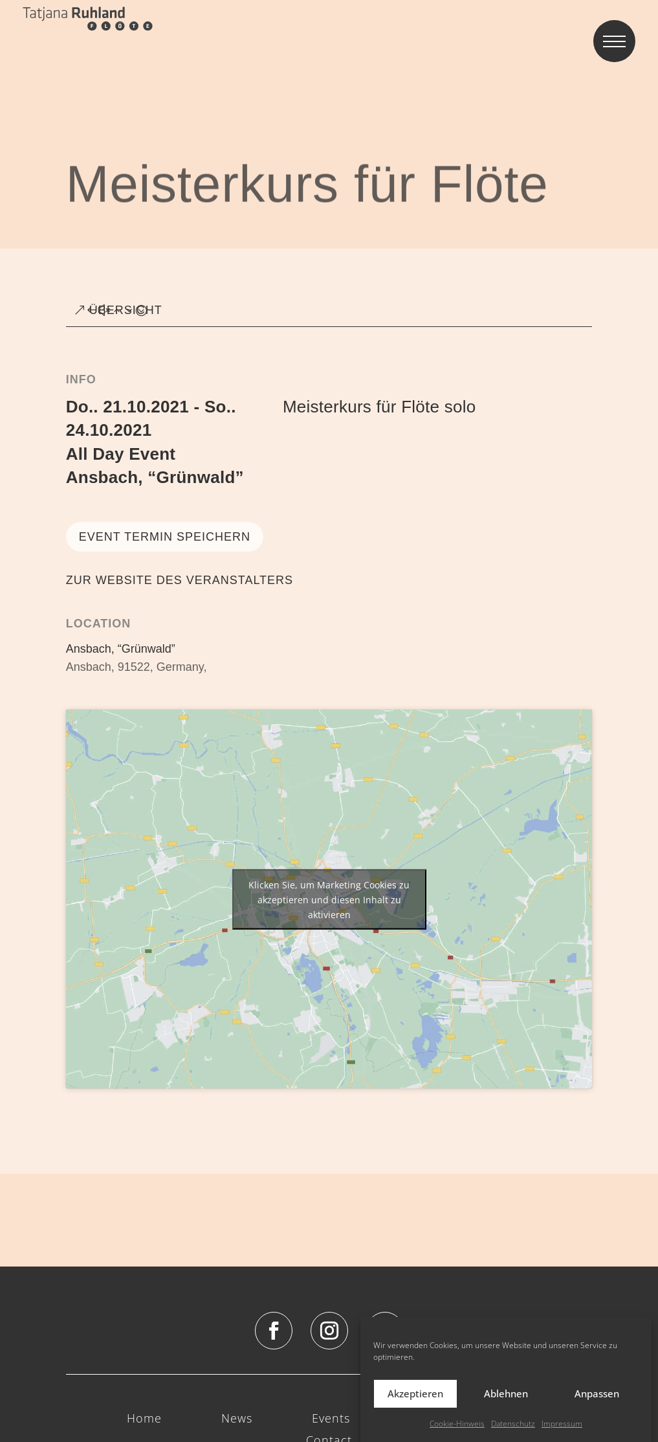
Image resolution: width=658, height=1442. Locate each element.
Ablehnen (506, 1405)
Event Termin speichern (164, 536)
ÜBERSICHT (125, 310)
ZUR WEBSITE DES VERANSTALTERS (179, 580)
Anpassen (597, 1405)
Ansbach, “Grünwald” (155, 477)
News (236, 1419)
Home (144, 1419)
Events (331, 1419)
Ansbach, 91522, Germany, (136, 666)
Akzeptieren (415, 1405)
